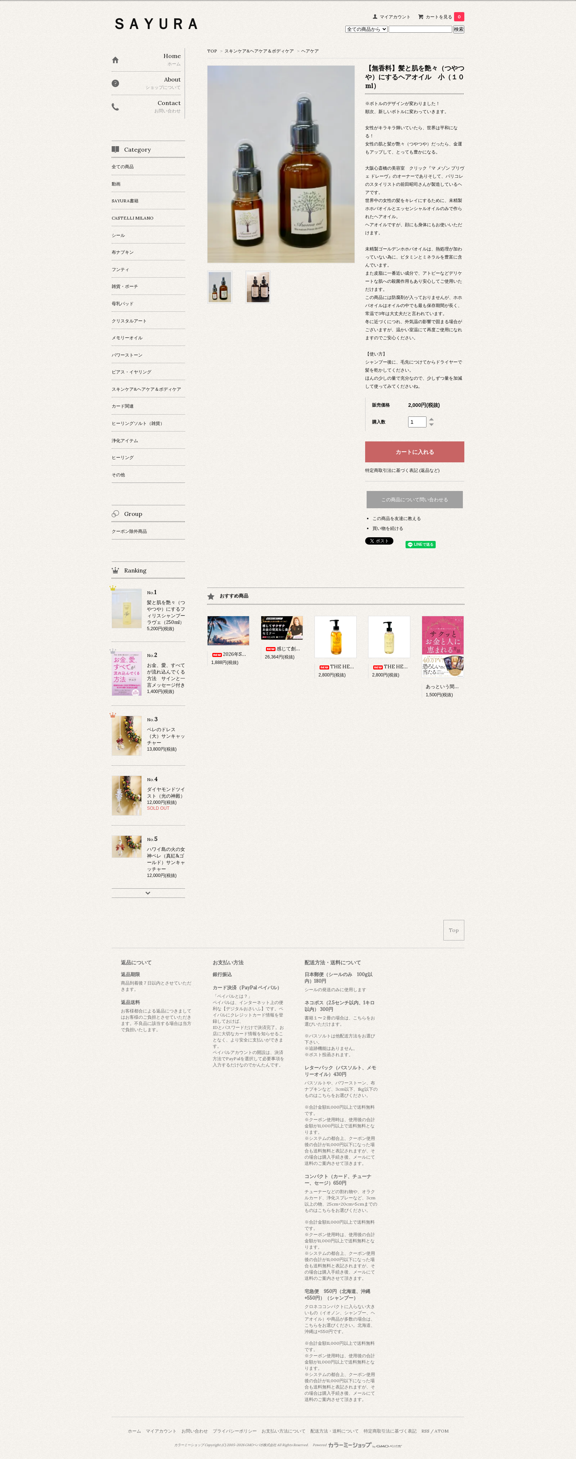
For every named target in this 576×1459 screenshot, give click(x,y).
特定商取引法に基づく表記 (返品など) (402, 470)
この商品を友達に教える (396, 518)
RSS (425, 1431)
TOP (212, 51)
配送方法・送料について (334, 1431)
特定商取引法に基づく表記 (390, 1431)
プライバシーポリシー (235, 1431)
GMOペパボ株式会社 (260, 1445)
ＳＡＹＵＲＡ (156, 23)
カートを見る (445, 16)
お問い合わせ (194, 1431)
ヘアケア (310, 51)
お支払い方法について (284, 1431)
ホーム (134, 1431)
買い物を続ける (387, 528)
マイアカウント (395, 16)
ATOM (442, 1431)
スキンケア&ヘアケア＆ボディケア (259, 51)
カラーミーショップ (189, 1445)
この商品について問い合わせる (414, 499)
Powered (357, 1445)
